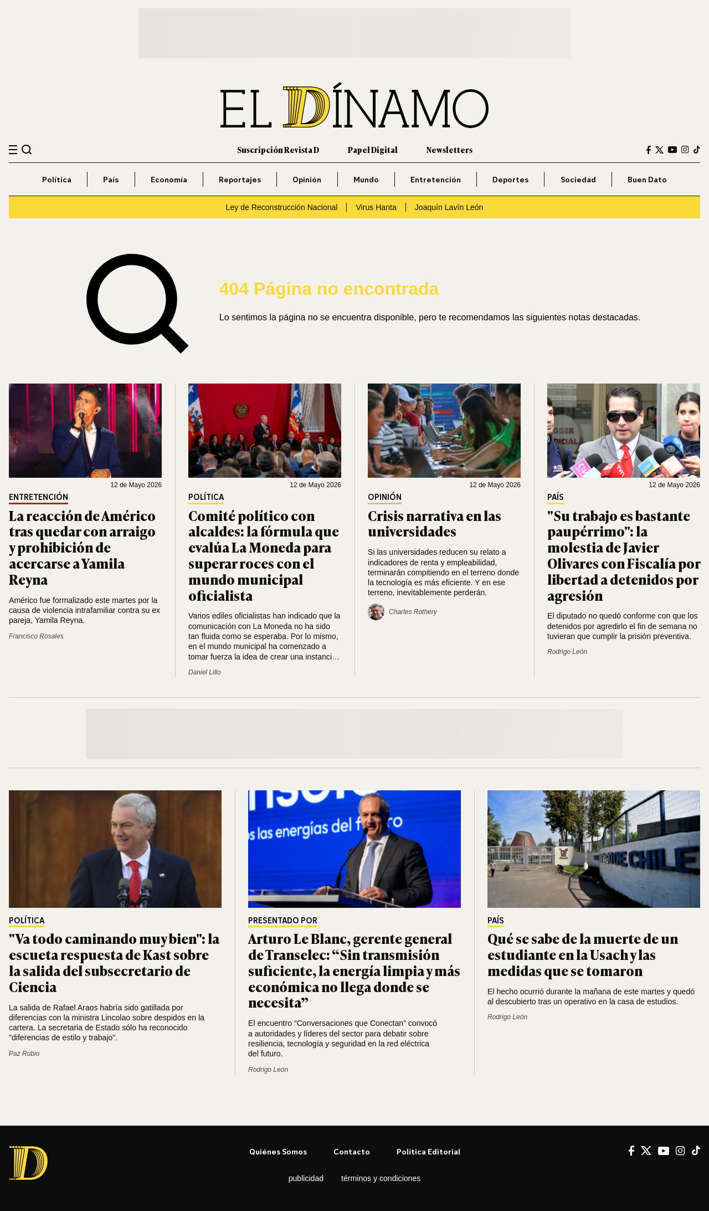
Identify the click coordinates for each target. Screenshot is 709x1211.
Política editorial (428, 1151)
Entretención (435, 179)
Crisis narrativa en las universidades (434, 523)
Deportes (510, 179)
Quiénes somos (278, 1151)
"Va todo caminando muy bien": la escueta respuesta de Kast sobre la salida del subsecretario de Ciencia (114, 961)
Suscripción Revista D (278, 149)
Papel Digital (373, 149)
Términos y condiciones (380, 1178)
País (111, 179)
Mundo (366, 179)
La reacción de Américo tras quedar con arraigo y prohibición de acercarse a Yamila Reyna (82, 547)
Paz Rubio (24, 1053)
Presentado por (282, 921)
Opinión (306, 179)
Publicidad (306, 1178)
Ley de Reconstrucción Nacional (282, 207)
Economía (169, 179)
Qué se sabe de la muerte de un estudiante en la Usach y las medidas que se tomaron (582, 954)
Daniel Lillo (204, 672)
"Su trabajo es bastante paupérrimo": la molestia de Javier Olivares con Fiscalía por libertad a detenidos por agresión (623, 555)
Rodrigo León (567, 652)
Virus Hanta (376, 207)
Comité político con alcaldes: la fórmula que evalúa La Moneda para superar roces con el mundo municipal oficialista (263, 555)
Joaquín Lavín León (449, 207)
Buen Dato (647, 179)
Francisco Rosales (36, 636)
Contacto (351, 1151)
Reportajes (240, 179)
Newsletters (449, 149)
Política (56, 179)
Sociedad (578, 179)
